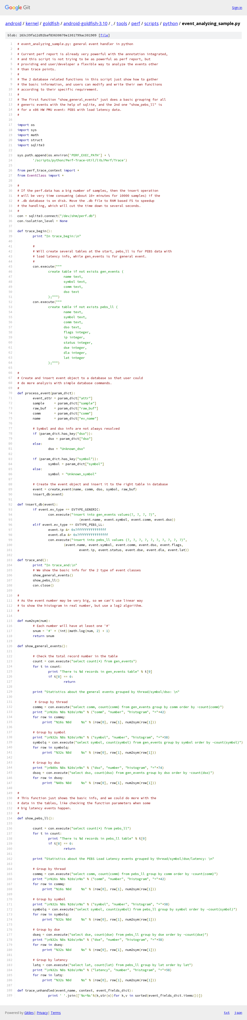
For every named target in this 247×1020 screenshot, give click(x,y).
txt (227, 1012)
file (104, 35)
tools (122, 23)
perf (135, 23)
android (13, 23)
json (238, 1012)
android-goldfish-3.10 (85, 23)
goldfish (51, 23)
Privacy (42, 1012)
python (170, 23)
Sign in (237, 7)
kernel (32, 23)
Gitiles (29, 1012)
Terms (56, 1012)
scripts (151, 23)
